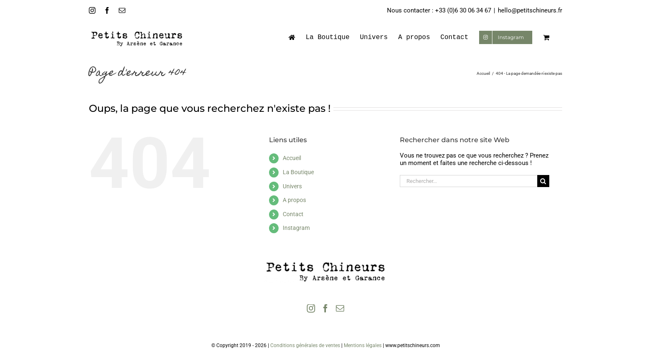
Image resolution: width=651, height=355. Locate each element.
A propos (294, 200)
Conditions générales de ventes (305, 345)
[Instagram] (311, 308)
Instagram (296, 227)
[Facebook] (325, 308)
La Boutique (298, 172)
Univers (292, 186)
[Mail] (340, 308)
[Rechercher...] (468, 181)
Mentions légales (363, 345)
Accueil (292, 158)
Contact (293, 214)
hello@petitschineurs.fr (530, 10)
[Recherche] (543, 181)
